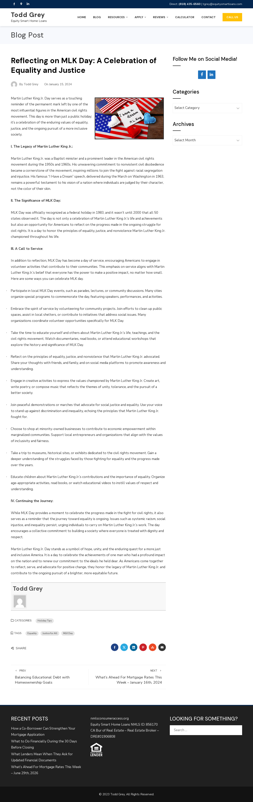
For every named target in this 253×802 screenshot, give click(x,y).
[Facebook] (202, 74)
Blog (97, 17)
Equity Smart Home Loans (29, 21)
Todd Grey (28, 15)
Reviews (161, 17)
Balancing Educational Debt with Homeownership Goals (49, 677)
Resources (118, 17)
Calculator (184, 17)
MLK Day (68, 633)
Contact (208, 17)
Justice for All (49, 633)
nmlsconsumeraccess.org (110, 718)
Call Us (232, 17)
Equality (32, 633)
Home (81, 17)
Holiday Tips (45, 620)
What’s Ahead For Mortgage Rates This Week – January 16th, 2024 (127, 677)
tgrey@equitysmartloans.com (222, 4)
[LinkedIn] (211, 74)
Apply (141, 17)
